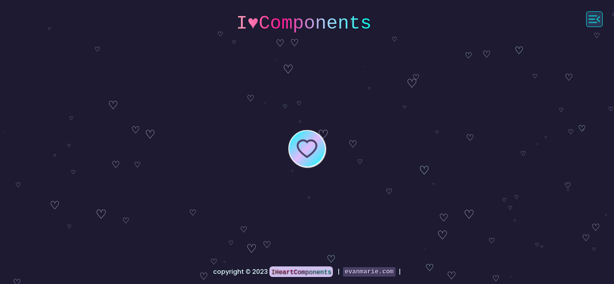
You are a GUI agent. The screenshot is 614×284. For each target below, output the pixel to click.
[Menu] (594, 19)
